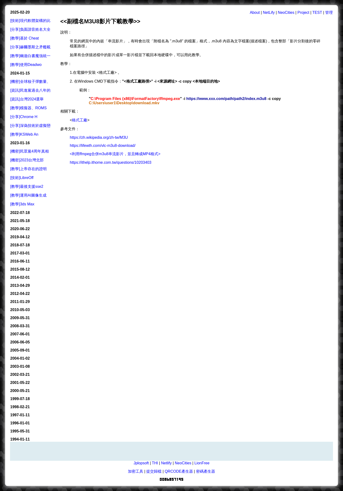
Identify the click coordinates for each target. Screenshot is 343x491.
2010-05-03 (20, 310)
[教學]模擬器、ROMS (28, 108)
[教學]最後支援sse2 (26, 186)
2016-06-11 (20, 261)
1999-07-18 (20, 399)
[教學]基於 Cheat (24, 38)
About (255, 12)
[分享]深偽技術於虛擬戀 (30, 126)
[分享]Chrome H (23, 117)
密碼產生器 (205, 471)
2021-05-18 (20, 221)
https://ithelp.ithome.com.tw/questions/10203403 (110, 162)
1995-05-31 (20, 431)
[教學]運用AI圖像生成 (28, 195)
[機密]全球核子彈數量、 (30, 81)
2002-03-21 (20, 374)
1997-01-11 (20, 415)
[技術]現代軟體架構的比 (30, 21)
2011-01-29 (20, 302)
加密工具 (135, 471)
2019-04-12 (20, 237)
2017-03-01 (20, 253)
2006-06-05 (20, 342)
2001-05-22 (20, 383)
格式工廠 (79, 120)
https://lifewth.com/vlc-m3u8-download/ (103, 146)
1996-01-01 (20, 423)
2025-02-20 (20, 12)
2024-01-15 (20, 73)
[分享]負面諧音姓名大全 (30, 29)
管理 (329, 12)
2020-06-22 (20, 229)
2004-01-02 (20, 358)
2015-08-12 (20, 269)
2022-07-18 (20, 213)
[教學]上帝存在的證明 (28, 169)
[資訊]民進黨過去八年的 (30, 90)
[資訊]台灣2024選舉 (27, 99)
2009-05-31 (20, 318)
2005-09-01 (20, 350)
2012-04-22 (20, 294)
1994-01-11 (20, 439)
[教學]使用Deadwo (26, 65)
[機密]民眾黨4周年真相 (29, 151)
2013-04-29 (20, 285)
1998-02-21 (20, 407)
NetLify (269, 12)
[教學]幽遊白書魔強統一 (30, 56)
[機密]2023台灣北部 (27, 160)
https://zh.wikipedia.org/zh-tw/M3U (99, 137)
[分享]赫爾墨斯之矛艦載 (30, 47)
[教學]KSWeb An (24, 134)
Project (303, 12)
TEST (317, 12)
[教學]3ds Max (22, 204)
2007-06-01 (20, 334)
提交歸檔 (153, 471)
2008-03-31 (20, 326)
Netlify (166, 463)
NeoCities (286, 12)
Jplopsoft (141, 463)
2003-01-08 (20, 366)
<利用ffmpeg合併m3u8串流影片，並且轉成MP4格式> (115, 154)
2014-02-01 (20, 277)
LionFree (201, 463)
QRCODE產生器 (179, 471)
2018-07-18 (20, 245)
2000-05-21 (20, 391)
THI (155, 463)
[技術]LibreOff (22, 178)
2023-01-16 (20, 143)
